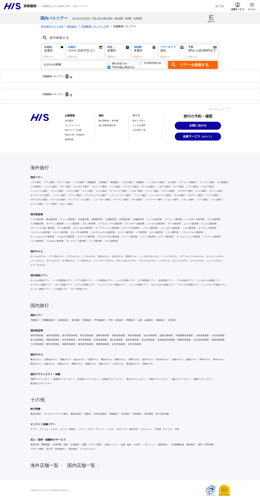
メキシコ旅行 (187, 199)
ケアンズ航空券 (165, 236)
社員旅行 (75, 444)
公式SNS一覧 (139, 130)
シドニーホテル (214, 260)
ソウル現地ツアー (185, 280)
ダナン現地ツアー (63, 284)
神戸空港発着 (84, 340)
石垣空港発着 (118, 344)
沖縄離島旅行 (48, 320)
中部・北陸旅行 (116, 320)
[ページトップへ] (227, 109)
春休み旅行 (35, 414)
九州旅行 (172, 320)
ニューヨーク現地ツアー (214, 284)
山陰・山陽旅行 (145, 320)
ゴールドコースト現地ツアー (112, 284)
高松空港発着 (132, 340)
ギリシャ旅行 (215, 191)
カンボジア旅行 (81, 186)
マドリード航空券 (86, 236)
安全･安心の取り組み (102, 18)
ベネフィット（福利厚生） (156, 444)
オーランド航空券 (207, 228)
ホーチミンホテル (215, 256)
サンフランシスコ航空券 (107, 228)
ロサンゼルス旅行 (39, 199)
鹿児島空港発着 (85, 344)
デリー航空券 (174, 223)
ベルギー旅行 (136, 191)
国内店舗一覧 (83, 465)
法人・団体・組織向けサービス (48, 439)
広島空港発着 (100, 340)
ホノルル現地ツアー (40, 280)
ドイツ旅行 (87, 191)
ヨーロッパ (146, 429)
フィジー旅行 (140, 195)
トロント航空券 (60, 232)
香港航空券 (97, 219)
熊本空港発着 (52, 344)
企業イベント (111, 444)
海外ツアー (36, 177)
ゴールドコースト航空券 (188, 236)
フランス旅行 (57, 191)
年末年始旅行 (100, 414)
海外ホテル (36, 251)
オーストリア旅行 (118, 191)
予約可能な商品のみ (121, 67)
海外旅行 (41, 167)
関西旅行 (130, 320)
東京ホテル (35, 359)
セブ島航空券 (36, 223)
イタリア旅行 (163, 186)
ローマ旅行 (178, 186)
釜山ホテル (103, 256)
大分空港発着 (36, 344)
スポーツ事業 (36, 449)
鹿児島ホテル (132, 364)
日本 (177, 429)
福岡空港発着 (184, 340)
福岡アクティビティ (203, 379)
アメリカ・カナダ (48, 429)
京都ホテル (177, 359)
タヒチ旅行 (179, 195)
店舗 (219, 6)
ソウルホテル (88, 256)
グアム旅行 (49, 182)
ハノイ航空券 (72, 223)
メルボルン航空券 (55, 241)
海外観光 (137, 414)
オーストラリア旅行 (40, 195)
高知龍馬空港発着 (166, 340)
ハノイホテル (36, 260)
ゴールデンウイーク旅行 (56, 414)
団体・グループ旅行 (92, 444)
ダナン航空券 (88, 223)
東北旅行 (76, 320)
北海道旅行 (63, 320)
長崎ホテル (90, 364)
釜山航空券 (51, 219)
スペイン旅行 (152, 191)
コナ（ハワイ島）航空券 (42, 228)
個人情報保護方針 (107, 125)
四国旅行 (160, 320)
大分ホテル (118, 364)
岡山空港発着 (116, 340)
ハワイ (81, 429)
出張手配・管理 (60, 444)
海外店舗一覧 (46, 465)
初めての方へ (138, 120)
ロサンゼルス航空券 (82, 228)
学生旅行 (125, 414)
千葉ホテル (92, 359)
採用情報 (69, 139)
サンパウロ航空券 (79, 232)
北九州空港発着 (201, 340)
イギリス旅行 (72, 191)
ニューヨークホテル (103, 260)
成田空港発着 (52, 335)
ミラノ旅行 (192, 186)
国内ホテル (36, 354)
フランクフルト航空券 (192, 232)
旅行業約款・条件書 (108, 120)
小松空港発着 (218, 335)
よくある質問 (138, 125)
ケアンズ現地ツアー (85, 284)
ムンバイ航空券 (191, 223)
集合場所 (119, 18)
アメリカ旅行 (212, 195)
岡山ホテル (35, 364)
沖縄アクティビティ (40, 379)
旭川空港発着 (86, 335)
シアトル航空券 (149, 228)
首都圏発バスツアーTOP (95, 26)
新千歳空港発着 (69, 335)
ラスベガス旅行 (58, 199)
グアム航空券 (63, 228)
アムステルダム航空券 (108, 236)
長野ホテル (134, 359)
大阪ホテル (191, 359)
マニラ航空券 (213, 219)
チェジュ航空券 (67, 219)
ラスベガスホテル (147, 260)
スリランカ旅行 (131, 186)
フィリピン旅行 (206, 182)
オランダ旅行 (168, 191)
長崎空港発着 (218, 340)
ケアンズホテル (38, 265)
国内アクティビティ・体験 (45, 374)
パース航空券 (36, 241)
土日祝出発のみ (150, 62)
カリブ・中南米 (67, 429)
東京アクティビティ (136, 379)
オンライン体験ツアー (42, 424)
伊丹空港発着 (68, 340)
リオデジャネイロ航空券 (103, 232)
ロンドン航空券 (125, 232)
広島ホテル (49, 364)
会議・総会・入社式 (130, 444)
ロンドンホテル (180, 260)
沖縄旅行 (34, 320)
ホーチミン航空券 (55, 223)
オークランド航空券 (76, 241)
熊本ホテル (104, 364)
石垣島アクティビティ (63, 379)
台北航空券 (83, 219)
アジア (33, 429)
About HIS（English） (75, 134)
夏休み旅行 (76, 414)
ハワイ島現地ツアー (62, 280)
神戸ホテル (204, 359)
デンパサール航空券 (134, 223)
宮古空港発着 (134, 344)
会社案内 (69, 120)
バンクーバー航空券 (40, 232)
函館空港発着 (102, 335)
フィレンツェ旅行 (39, 191)
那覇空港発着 (102, 344)
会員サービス (237, 6)
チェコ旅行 (201, 191)
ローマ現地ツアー (79, 289)
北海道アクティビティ (113, 379)
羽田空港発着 (36, 335)
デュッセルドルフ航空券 (42, 236)
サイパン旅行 (64, 182)
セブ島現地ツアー (146, 280)
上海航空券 (110, 219)
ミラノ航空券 (171, 232)
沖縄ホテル (147, 364)
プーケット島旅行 (187, 182)
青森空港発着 (118, 335)
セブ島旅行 (222, 182)
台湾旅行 (103, 182)
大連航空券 (138, 219)
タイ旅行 (172, 182)
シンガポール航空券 (194, 219)
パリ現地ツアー (60, 289)
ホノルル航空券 (209, 223)
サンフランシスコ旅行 (79, 199)
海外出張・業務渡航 (40, 444)
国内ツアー (36, 315)
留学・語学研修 (205, 444)
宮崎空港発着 (68, 344)
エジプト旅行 (36, 204)
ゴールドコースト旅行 (95, 195)
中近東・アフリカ (163, 429)
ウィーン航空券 (129, 236)
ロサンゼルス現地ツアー (163, 284)
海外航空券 (36, 214)
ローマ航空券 (156, 232)
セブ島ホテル (68, 260)
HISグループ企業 (73, 130)
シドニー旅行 (59, 195)
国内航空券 (36, 330)
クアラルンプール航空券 (110, 223)
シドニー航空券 (147, 236)
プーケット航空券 (173, 219)
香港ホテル (131, 256)
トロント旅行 (171, 199)
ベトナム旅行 (50, 186)
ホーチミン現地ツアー (41, 284)
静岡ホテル (120, 359)
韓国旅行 (91, 182)
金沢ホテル (147, 359)
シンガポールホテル (149, 256)
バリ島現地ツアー (104, 280)
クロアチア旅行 (185, 191)
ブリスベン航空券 (211, 236)
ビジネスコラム (87, 449)
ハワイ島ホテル (56, 256)
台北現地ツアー (165, 280)
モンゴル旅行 (148, 186)
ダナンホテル (52, 260)
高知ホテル (63, 364)
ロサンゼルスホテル (126, 260)
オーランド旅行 (121, 199)
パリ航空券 (141, 232)
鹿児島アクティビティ (41, 383)
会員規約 (137, 18)
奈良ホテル (218, 359)
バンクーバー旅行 (153, 199)
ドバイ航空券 (95, 241)
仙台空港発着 (150, 335)
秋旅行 (87, 414)
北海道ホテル (50, 359)
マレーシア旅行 (99, 186)
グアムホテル (72, 256)
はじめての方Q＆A (81, 18)
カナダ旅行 (136, 199)
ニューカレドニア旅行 (160, 195)
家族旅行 (114, 414)
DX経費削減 (178, 444)
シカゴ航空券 (189, 228)
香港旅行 (114, 182)
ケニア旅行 (51, 204)
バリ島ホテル (84, 260)
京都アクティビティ (158, 379)
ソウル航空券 (36, 219)
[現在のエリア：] (31, 6)
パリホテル (164, 260)
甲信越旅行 (100, 320)
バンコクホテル (169, 256)
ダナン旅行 (65, 186)
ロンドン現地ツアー (40, 289)
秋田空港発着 (134, 335)
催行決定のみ (117, 63)
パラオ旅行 (79, 182)
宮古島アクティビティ (88, 379)
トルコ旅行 (216, 199)
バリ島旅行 (35, 186)
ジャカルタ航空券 (156, 223)
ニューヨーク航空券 (170, 228)
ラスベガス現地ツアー (188, 284)
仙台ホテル (79, 359)
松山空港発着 (148, 340)
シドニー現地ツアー (138, 284)
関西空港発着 (52, 340)
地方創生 (73, 449)
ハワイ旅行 (35, 182)
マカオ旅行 (127, 182)
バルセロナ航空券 (65, 236)
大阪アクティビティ (181, 379)
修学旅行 (191, 444)
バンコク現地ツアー (125, 280)
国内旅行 (72, 26)
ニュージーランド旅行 (120, 195)
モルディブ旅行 (195, 195)
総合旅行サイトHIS (52, 26)
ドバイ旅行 (202, 199)
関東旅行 (87, 320)
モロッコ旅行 (66, 204)
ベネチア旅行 (207, 186)
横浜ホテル (106, 359)
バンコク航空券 (154, 219)
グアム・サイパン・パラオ (100, 429)
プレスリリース (72, 125)
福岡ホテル (77, 364)
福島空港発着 (166, 335)
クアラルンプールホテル (192, 256)
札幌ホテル (65, 359)
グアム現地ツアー (83, 280)
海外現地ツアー (39, 275)
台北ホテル (117, 256)
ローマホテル (197, 260)
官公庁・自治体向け (56, 449)
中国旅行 (140, 182)
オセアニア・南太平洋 (127, 429)
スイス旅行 (101, 191)
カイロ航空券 (111, 241)
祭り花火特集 (162, 414)
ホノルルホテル (38, 256)
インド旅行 (115, 186)
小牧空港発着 (202, 335)
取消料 (128, 18)
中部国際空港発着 (184, 335)
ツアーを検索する (194, 65)
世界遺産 (148, 414)
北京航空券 (124, 219)
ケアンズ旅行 (75, 195)
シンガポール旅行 (156, 182)
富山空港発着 (36, 340)
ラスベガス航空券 (130, 228)
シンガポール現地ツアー (208, 280)
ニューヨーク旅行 (101, 199)
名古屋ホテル (162, 359)
